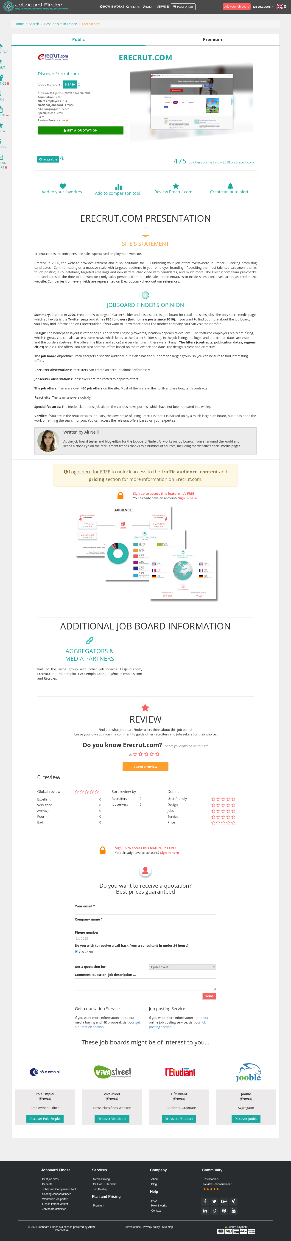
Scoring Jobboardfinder (56, 1194)
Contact (156, 1210)
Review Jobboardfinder (217, 1187)
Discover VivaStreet (112, 1118)
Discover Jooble (246, 1118)
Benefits (47, 1184)
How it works (112, 7)
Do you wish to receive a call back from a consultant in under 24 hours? (132, 963)
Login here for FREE (89, 489)
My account (263, 7)
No (89, 969)
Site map (167, 1227)
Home (19, 24)
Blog (154, 1184)
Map (147, 7)
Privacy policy (151, 1227)
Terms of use (133, 1227)
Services (162, 7)
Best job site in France (60, 24)
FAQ (154, 1200)
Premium (98, 1205)
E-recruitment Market (55, 1204)
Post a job (183, 7)
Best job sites (50, 1179)
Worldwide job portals (55, 1199)
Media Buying (101, 1179)
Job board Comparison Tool (59, 1189)
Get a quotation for (90, 984)
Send (209, 1014)
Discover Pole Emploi (45, 1118)
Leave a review (145, 784)
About (154, 1179)
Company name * (88, 937)
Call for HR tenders (104, 1184)
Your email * (85, 923)
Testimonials (210, 1179)
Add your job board (236, 7)
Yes (79, 969)
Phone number (86, 950)
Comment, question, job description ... (105, 992)
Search (133, 7)
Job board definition (54, 1209)
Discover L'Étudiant (179, 1118)
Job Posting (100, 1189)
